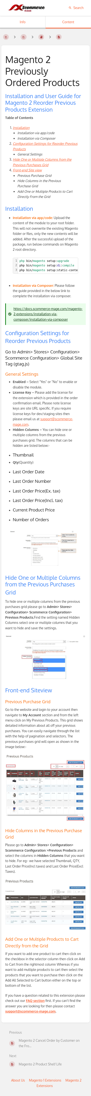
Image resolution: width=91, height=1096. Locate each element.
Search (75, 8)
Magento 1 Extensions (45, 1080)
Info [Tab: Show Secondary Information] (23, 22)
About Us (18, 1080)
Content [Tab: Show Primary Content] (68, 22)
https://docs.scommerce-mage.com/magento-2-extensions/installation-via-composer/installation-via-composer (48, 314)
